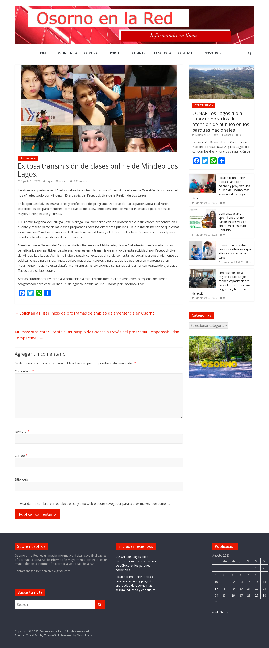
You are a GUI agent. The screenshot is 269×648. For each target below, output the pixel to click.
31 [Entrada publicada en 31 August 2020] (216, 602)
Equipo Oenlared (57, 181)
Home (43, 53)
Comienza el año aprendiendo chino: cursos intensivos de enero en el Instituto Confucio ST (232, 222)
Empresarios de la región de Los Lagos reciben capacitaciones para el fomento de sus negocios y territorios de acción (221, 283)
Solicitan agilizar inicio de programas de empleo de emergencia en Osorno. (85, 313)
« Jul (215, 612)
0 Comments (79, 181)
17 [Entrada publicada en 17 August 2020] (216, 588)
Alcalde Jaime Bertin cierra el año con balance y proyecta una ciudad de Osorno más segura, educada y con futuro (221, 188)
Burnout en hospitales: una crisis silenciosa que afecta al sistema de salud (235, 251)
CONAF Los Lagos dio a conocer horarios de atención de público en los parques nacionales (220, 121)
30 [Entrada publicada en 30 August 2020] (264, 595)
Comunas (91, 53)
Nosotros (212, 53)
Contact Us (187, 53)
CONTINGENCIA (66, 53)
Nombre (22, 431)
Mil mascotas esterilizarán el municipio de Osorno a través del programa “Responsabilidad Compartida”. (97, 334)
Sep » (224, 612)
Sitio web (21, 479)
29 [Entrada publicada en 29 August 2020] (256, 595)
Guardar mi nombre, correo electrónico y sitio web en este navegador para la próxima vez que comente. (95, 503)
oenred (228, 135)
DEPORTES (113, 53)
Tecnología (161, 53)
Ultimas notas (28, 158)
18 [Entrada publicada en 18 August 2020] (224, 588)
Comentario (24, 371)
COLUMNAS (137, 53)
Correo (21, 455)
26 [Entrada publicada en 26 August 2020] (233, 595)
